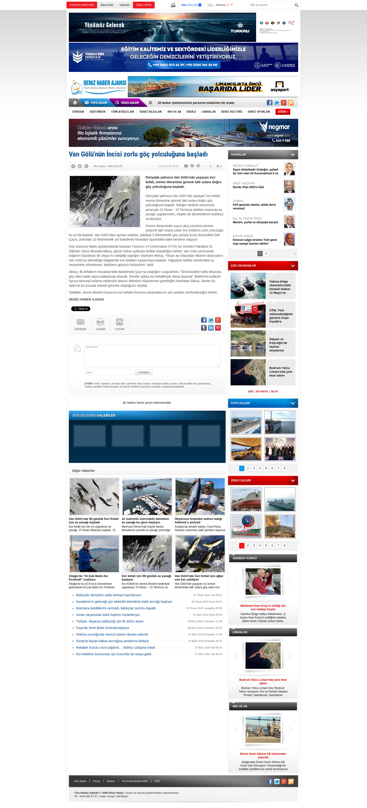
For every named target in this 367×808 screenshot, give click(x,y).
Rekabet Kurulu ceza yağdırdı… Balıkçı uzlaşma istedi (115, 647)
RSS (157, 781)
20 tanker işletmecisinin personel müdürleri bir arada (196, 102)
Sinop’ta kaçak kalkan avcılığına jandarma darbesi (112, 641)
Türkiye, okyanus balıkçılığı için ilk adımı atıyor (110, 621)
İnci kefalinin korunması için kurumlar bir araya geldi (113, 654)
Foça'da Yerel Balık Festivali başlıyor (102, 628)
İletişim (111, 781)
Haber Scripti (107, 796)
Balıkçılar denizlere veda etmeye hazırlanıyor (108, 595)
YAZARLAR (238, 154)
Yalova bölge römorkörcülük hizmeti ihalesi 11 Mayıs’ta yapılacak (280, 287)
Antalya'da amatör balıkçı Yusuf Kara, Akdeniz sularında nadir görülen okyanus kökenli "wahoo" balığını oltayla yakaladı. (200, 524)
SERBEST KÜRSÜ (245, 558)
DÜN (250, 391)
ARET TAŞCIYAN (257, 185)
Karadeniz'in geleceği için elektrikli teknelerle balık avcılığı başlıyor (124, 601)
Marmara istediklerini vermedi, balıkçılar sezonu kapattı (116, 608)
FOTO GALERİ (240, 403)
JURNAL (257, 204)
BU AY (274, 391)
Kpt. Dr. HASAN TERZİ (257, 220)
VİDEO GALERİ (241, 480)
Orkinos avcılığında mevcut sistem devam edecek (112, 634)
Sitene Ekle (107, 5)
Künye (96, 781)
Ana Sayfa (80, 781)
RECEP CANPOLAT (257, 169)
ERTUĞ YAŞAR (257, 240)
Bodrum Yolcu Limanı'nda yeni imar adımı (280, 371)
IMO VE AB (240, 706)
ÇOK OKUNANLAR (243, 265)
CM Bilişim (122, 796)
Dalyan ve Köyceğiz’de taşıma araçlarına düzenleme (278, 344)
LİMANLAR (240, 632)
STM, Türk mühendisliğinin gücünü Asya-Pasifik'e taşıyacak (281, 316)
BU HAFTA (262, 391)
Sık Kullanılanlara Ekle (135, 781)
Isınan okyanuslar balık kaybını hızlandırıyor (108, 615)
